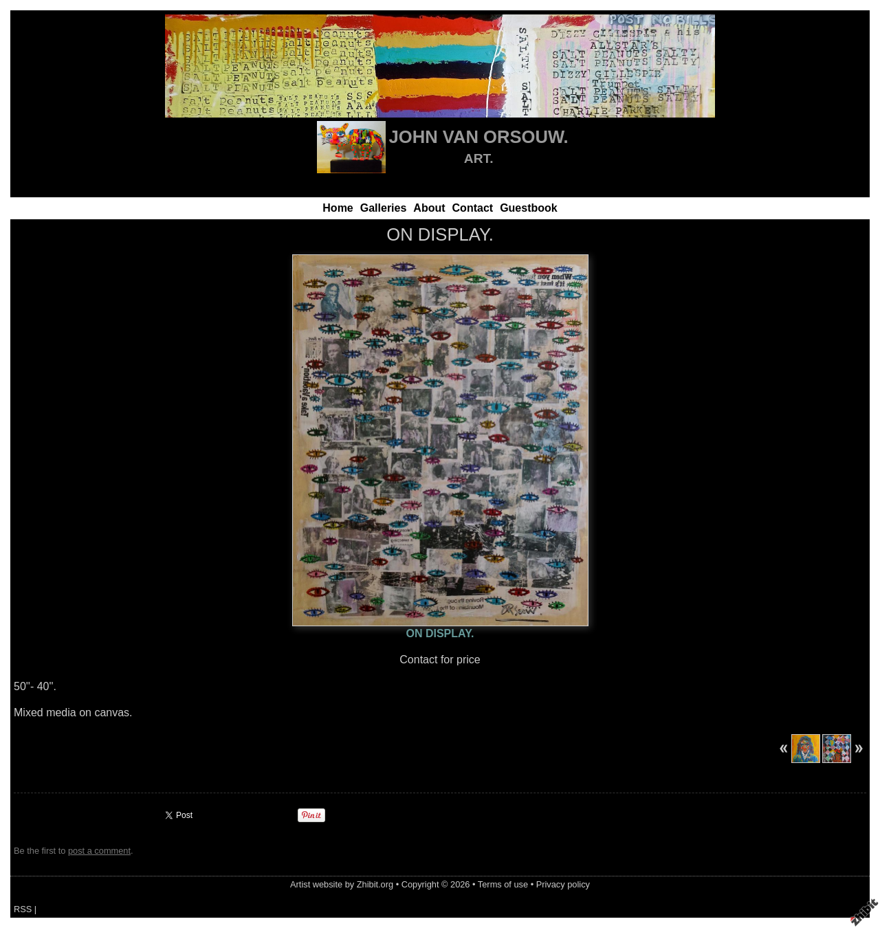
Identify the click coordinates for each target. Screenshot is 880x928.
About (429, 208)
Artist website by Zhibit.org (341, 884)
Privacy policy (563, 884)
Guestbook (529, 208)
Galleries (383, 208)
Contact (473, 208)
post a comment (99, 851)
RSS (23, 909)
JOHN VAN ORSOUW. (479, 136)
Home (337, 208)
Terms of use (503, 884)
